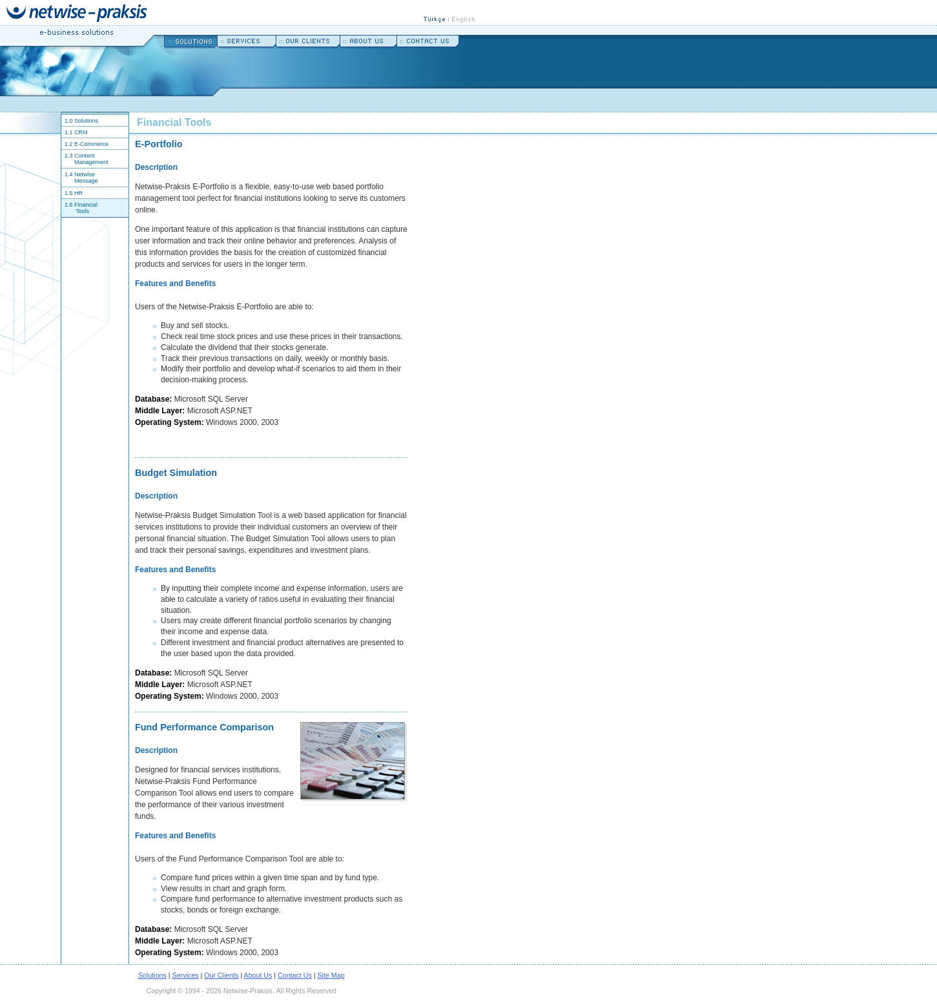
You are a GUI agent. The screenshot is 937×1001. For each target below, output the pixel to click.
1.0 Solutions (79, 121)
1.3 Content (78, 155)
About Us (258, 975)
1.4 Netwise (78, 174)
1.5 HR (72, 193)
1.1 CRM (74, 132)
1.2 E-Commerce (84, 144)
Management (91, 162)
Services (185, 975)
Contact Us (295, 975)
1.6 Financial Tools (79, 207)
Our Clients (221, 975)
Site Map (331, 975)
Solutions (152, 975)
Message (86, 181)
